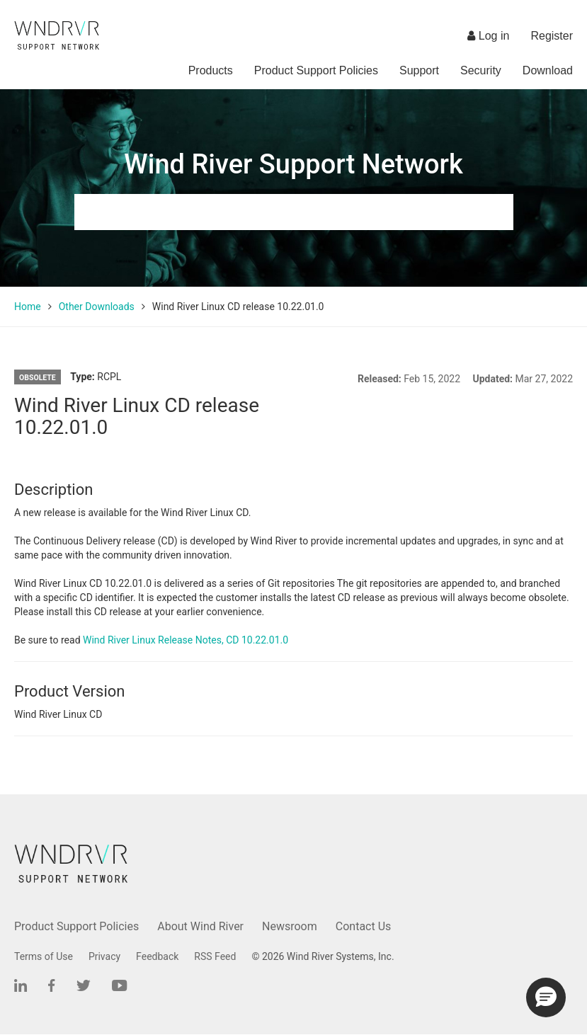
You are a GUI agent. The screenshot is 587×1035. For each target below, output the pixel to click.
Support (419, 70)
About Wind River (200, 926)
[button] (546, 997)
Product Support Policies (316, 70)
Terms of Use (43, 956)
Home (27, 306)
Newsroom (289, 926)
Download (548, 70)
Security (480, 70)
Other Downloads (97, 306)
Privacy (104, 956)
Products (210, 70)
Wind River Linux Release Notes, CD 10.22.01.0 (185, 640)
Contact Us (364, 926)
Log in (488, 36)
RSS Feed (215, 956)
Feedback (157, 956)
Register (551, 36)
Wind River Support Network (293, 164)
